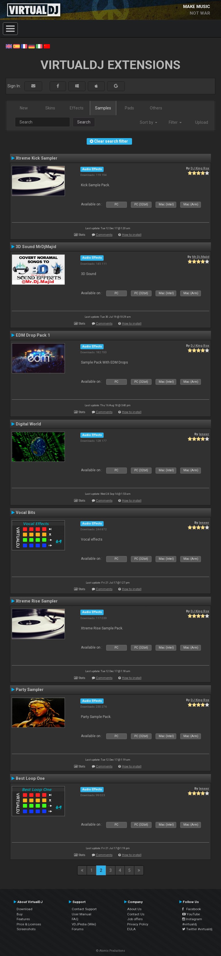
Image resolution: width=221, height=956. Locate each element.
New (24, 108)
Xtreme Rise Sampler (37, 601)
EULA (131, 929)
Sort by (148, 122)
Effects (77, 108)
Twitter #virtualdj (197, 929)
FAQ (75, 919)
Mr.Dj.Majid (200, 257)
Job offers (135, 919)
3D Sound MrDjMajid (36, 246)
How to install (131, 235)
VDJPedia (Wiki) (84, 924)
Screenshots (26, 929)
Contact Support (84, 909)
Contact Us (135, 914)
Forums (78, 929)
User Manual (81, 914)
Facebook (191, 909)
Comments (104, 235)
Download (24, 909)
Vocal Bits (25, 512)
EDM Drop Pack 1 (33, 335)
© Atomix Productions (110, 951)
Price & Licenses (29, 924)
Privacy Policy (137, 924)
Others (156, 108)
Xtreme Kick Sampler (36, 158)
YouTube (191, 914)
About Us (134, 909)
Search (83, 122)
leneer (204, 434)
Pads (129, 108)
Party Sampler (30, 689)
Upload (201, 122)
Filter (175, 122)
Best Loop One (30, 778)
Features (23, 919)
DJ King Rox (200, 168)
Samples (103, 108)
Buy (20, 914)
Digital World (28, 424)
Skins (50, 108)
